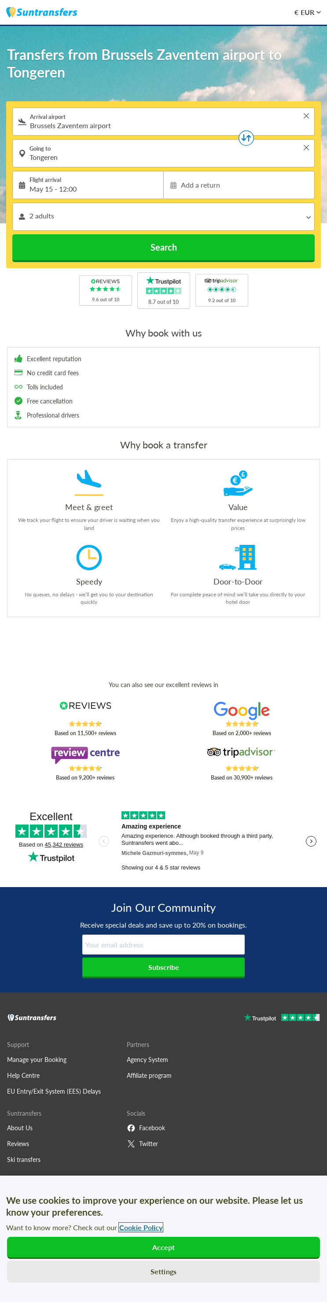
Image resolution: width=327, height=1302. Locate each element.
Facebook (146, 1128)
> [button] (306, 115)
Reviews (18, 1143)
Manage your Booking (36, 1059)
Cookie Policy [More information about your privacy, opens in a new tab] (140, 1227)
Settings (163, 1271)
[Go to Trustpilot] (282, 1018)
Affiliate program (149, 1075)
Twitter (142, 1143)
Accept (163, 1247)
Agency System (147, 1059)
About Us (20, 1128)
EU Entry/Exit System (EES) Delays (54, 1091)
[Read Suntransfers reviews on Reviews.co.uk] (85, 711)
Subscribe (163, 967)
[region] (163, 1239)
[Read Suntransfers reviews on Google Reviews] (242, 711)
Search (164, 247)
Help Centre (23, 1075)
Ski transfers (23, 1159)
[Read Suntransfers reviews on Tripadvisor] (242, 755)
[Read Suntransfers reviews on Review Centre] (85, 755)
